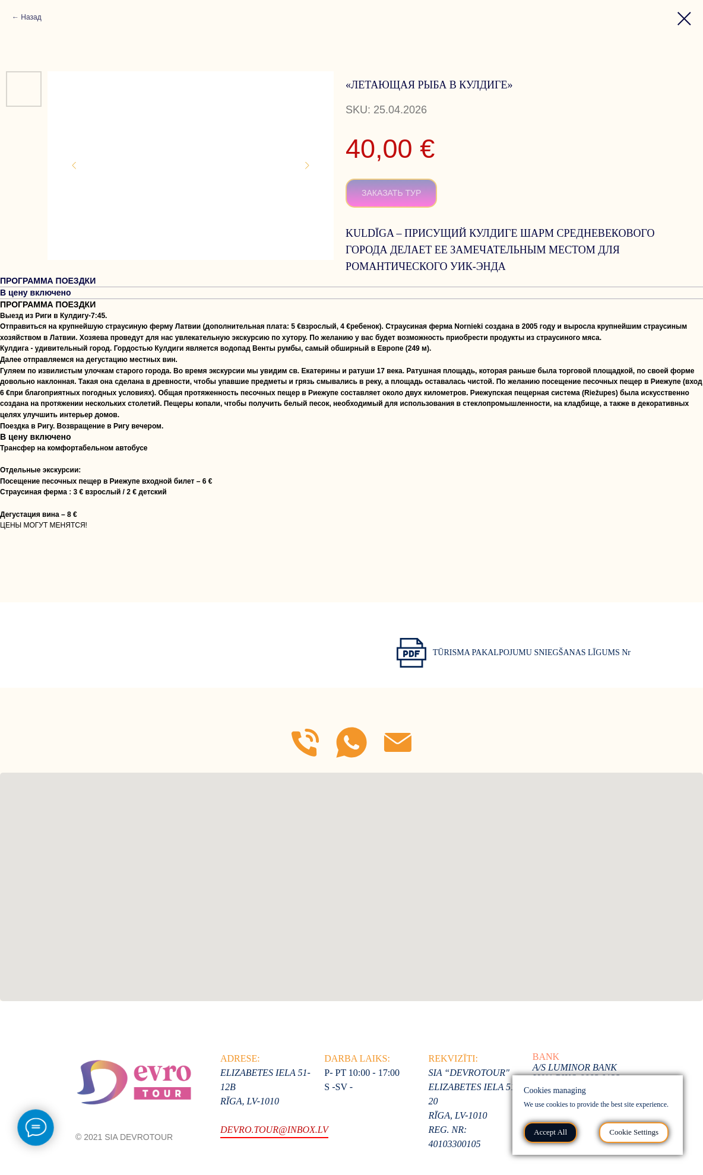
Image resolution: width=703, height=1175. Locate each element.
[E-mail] (398, 742)
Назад (31, 17)
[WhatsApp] (351, 742)
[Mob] (305, 742)
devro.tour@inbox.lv (274, 1130)
